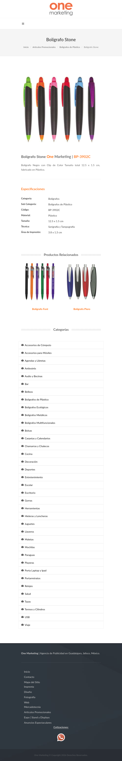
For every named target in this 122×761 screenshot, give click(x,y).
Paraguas (28, 554)
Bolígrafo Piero (81, 308)
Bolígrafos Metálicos (34, 415)
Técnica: (25, 226)
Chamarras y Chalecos (35, 446)
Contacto (29, 676)
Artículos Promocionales (43, 47)
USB (25, 617)
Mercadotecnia (32, 706)
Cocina (26, 453)
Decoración (29, 461)
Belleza (27, 391)
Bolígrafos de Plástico (69, 47)
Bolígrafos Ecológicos (34, 407)
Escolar (27, 484)
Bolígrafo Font (40, 308)
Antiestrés (28, 368)
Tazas (26, 601)
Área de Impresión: (31, 232)
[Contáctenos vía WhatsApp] (61, 737)
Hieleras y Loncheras (34, 516)
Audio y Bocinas (31, 376)
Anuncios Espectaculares (37, 722)
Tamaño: (25, 220)
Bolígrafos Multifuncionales (38, 422)
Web (26, 702)
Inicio (26, 47)
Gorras (26, 500)
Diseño (28, 691)
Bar (25, 383)
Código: (25, 209)
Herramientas (30, 508)
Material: (26, 215)
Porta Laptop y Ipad (34, 570)
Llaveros (27, 531)
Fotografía (29, 697)
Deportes (28, 469)
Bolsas (26, 430)
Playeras (27, 562)
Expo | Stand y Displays (37, 717)
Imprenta (29, 686)
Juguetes (28, 523)
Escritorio (28, 492)
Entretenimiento (32, 477)
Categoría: (26, 198)
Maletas (27, 539)
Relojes (27, 586)
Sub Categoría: (28, 204)
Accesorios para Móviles (36, 352)
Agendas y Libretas (33, 360)
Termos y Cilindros (33, 609)
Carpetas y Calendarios (35, 438)
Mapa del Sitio (32, 682)
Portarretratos (30, 578)
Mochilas (28, 547)
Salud (26, 593)
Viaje (25, 624)
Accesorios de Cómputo (36, 345)
